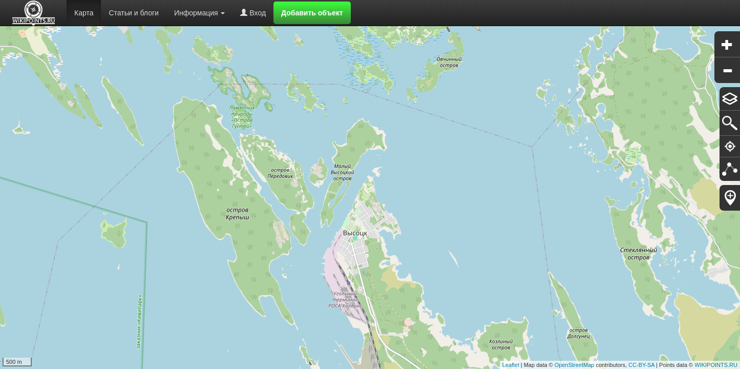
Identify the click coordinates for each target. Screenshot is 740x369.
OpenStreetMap (575, 365)
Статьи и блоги (133, 13)
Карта (83, 13)
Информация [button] (199, 13)
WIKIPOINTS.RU (715, 365)
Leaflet (510, 365)
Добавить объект (312, 13)
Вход (253, 13)
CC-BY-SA (641, 365)
